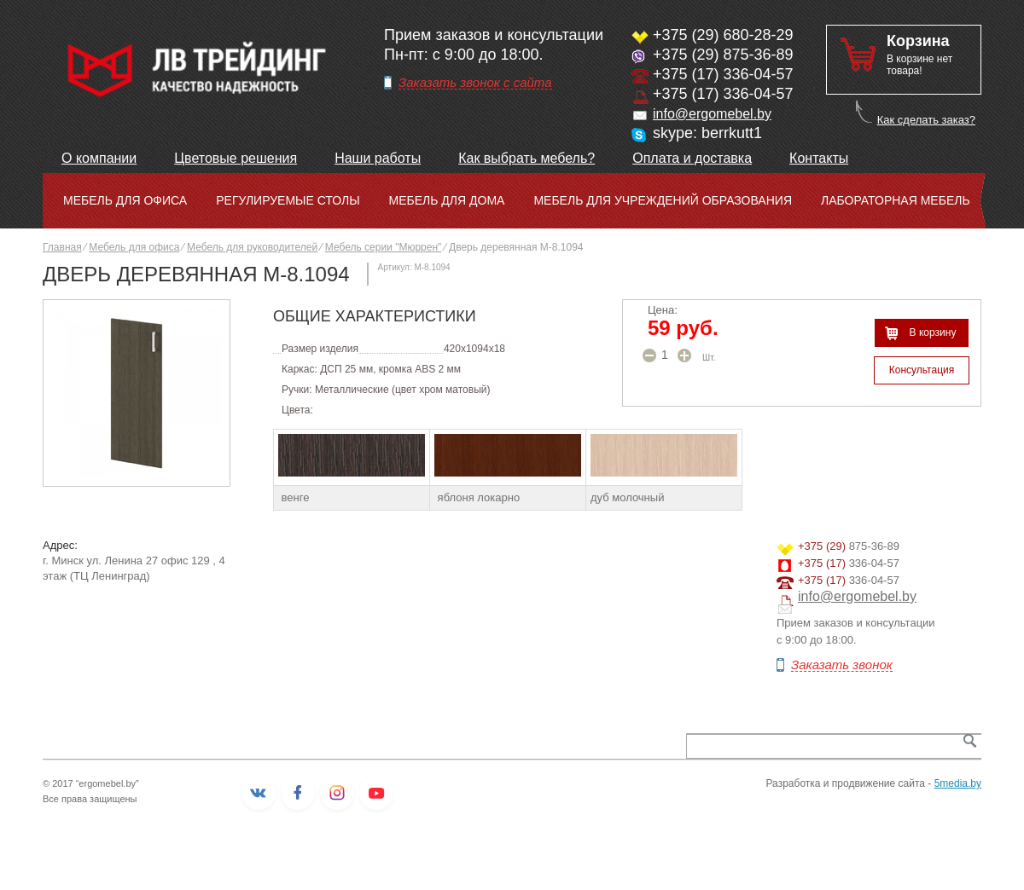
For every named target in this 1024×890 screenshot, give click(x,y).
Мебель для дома (447, 200)
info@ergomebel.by (712, 114)
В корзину (933, 332)
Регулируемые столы (287, 200)
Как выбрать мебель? (526, 158)
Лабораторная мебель (895, 200)
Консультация (921, 370)
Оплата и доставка (692, 158)
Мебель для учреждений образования (662, 200)
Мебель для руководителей (252, 247)
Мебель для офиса (125, 200)
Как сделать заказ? (926, 119)
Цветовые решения (235, 158)
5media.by (957, 783)
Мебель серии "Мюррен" (383, 247)
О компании (99, 158)
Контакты (818, 158)
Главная (62, 247)
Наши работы (378, 158)
